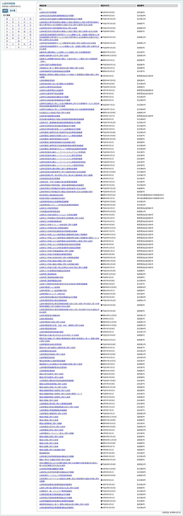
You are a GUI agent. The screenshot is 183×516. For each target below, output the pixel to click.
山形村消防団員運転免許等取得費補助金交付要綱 (58, 297)
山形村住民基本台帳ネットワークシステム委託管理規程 (60, 155)
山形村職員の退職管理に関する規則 (53, 413)
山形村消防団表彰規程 (47, 329)
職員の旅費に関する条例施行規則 (52, 450)
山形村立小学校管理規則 (48, 208)
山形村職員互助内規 (47, 357)
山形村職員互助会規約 (47, 351)
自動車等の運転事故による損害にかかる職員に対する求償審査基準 (65, 52)
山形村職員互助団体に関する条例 (52, 354)
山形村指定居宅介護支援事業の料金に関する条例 (58, 28)
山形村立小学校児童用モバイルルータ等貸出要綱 (58, 215)
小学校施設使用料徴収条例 (49, 211)
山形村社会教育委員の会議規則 (51, 90)
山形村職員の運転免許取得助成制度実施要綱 (56, 381)
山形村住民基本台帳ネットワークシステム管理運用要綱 (60, 159)
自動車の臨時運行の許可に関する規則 (53, 55)
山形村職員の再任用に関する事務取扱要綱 (55, 404)
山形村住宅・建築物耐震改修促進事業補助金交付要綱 (59, 122)
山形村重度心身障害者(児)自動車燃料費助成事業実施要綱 (61, 146)
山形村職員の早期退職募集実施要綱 (53, 410)
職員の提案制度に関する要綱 (50, 423)
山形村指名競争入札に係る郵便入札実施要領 (56, 84)
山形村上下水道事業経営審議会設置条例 (54, 271)
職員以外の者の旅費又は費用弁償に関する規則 (57, 348)
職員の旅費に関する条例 (48, 446)
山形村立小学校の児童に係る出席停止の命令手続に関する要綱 (63, 267)
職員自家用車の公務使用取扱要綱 (52, 361)
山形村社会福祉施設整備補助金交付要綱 (54, 100)
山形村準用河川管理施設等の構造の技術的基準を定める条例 (62, 188)
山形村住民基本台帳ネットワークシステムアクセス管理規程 (62, 152)
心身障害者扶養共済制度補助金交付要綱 (54, 494)
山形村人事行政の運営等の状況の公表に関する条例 (59, 488)
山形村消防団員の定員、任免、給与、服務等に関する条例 (61, 325)
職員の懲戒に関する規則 (48, 417)
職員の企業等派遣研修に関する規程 (53, 384)
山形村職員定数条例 (47, 371)
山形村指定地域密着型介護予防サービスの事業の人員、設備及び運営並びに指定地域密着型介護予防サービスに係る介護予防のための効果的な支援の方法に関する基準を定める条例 (69, 37)
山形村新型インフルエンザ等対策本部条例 (55, 475)
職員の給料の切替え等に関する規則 (53, 387)
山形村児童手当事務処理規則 (50, 65)
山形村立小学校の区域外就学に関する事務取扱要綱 (59, 258)
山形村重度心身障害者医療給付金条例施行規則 (57, 142)
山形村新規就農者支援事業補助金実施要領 (55, 484)
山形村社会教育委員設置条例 (50, 87)
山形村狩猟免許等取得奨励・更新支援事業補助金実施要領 (61, 185)
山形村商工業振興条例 (47, 274)
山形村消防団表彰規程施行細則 (51, 332)
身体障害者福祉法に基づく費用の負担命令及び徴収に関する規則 (64, 504)
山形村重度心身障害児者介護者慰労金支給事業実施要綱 (60, 132)
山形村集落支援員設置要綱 (49, 178)
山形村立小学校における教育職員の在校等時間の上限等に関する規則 (65, 241)
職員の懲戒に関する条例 (48, 420)
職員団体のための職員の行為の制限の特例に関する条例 (60, 364)
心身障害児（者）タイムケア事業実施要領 (55, 491)
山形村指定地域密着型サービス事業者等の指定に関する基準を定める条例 (67, 43)
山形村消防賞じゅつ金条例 (49, 287)
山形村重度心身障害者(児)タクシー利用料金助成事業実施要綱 (63, 149)
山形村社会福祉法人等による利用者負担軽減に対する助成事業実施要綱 (66, 109)
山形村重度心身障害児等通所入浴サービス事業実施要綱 (60, 136)
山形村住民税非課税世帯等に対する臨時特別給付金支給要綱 (62, 172)
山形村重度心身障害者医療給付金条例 (53, 139)
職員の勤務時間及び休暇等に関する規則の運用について (60, 394)
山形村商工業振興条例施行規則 (51, 277)
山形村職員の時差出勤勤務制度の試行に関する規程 (59, 407)
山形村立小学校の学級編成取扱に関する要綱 (56, 251)
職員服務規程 (44, 453)
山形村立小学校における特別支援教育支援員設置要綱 (59, 248)
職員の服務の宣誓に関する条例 (51, 437)
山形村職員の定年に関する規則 (51, 430)
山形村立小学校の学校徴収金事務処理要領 (55, 254)
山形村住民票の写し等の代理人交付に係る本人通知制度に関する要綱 (65, 175)
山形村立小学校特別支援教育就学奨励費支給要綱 (58, 231)
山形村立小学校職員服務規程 (50, 221)
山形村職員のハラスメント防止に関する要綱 (56, 433)
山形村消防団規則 (46, 319)
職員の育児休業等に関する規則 (51, 374)
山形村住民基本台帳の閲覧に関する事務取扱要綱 (58, 169)
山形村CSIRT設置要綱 (47, 12)
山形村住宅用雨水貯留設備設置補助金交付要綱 (57, 126)
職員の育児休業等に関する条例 (51, 377)
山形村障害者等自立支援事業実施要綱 (53, 202)
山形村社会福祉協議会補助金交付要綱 (53, 97)
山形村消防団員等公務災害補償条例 (53, 300)
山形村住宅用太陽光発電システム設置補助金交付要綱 (59, 129)
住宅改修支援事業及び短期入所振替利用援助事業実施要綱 (61, 119)
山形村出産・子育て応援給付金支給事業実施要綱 (58, 182)
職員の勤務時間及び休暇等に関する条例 (54, 397)
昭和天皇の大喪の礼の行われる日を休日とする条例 (59, 335)
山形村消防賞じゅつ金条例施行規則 (53, 290)
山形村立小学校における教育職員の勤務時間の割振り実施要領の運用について (69, 238)
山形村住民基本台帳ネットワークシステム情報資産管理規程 (62, 162)
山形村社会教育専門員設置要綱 (51, 94)
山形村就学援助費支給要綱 (49, 116)
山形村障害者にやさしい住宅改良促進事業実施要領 (59, 205)
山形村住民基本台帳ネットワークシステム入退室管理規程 (61, 165)
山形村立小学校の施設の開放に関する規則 (55, 261)
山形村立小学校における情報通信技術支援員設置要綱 (59, 244)
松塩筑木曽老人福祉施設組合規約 (52, 198)
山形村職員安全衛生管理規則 (50, 344)
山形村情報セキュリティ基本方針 (52, 294)
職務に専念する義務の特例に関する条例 (54, 460)
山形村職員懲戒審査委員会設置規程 (53, 367)
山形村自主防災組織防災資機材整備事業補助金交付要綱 (60, 19)
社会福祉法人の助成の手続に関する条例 (54, 113)
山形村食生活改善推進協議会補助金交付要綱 (56, 456)
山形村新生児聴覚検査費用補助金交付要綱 (55, 498)
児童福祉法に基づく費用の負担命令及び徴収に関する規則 (61, 68)
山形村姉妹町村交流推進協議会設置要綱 (54, 71)
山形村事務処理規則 (47, 80)
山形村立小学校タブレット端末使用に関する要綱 (58, 225)
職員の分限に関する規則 (48, 440)
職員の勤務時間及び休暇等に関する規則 (54, 390)
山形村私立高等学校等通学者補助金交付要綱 (56, 472)
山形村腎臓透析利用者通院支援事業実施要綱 (56, 501)
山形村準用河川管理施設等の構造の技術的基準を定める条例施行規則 (65, 192)
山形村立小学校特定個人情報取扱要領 (53, 228)
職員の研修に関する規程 (48, 400)
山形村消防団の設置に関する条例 (52, 322)
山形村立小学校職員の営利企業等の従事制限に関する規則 (61, 218)
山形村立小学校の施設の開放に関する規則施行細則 (59, 264)
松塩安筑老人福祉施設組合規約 (51, 195)
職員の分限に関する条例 (48, 443)
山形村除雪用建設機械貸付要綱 (51, 469)
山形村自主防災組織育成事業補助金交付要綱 (56, 16)
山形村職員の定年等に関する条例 (52, 427)
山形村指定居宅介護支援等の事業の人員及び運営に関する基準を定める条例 (68, 31)
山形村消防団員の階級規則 (49, 315)
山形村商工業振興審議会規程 (50, 281)
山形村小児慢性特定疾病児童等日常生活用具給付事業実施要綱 (63, 284)
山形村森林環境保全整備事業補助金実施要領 (56, 508)
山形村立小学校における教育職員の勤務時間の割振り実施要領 (63, 234)
